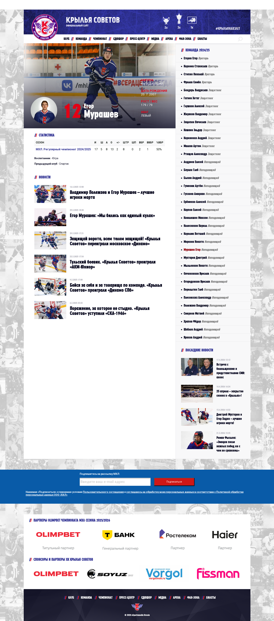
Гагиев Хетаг (198, 98)
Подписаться (174, 481)
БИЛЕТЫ (211, 597)
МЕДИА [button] (155, 38)
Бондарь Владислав (202, 90)
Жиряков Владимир (202, 114)
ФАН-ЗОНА (193, 597)
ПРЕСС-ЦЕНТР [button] (137, 38)
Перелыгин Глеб (202, 289)
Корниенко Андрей (202, 138)
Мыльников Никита (204, 265)
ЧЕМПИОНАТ (105, 597)
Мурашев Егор (201, 249)
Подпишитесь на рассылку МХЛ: (100, 473)
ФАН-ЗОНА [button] (185, 38)
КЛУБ (71, 597)
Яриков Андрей (201, 337)
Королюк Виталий (203, 233)
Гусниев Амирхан (203, 193)
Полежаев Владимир (205, 305)
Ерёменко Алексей (203, 201)
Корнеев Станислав (201, 66)
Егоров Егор (196, 58)
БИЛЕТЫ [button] (202, 38)
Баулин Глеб (200, 170)
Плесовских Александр (206, 297)
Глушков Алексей (201, 106)
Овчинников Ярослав (205, 273)
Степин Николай (199, 74)
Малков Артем (199, 146)
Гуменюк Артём (202, 186)
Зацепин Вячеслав (202, 122)
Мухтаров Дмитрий (204, 257)
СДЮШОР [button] (118, 38)
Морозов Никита (202, 241)
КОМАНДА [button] (81, 38)
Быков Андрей (201, 178)
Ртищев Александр (202, 154)
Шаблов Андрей (202, 329)
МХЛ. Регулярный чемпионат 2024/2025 (63, 149)
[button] (240, 38)
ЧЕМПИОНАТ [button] (100, 38)
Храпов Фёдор (201, 321)
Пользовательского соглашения (103, 492)
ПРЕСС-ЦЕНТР (126, 597)
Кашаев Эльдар (200, 130)
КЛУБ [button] (66, 38)
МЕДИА (162, 597)
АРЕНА (176, 597)
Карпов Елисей (201, 209)
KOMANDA (86, 597)
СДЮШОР (146, 597)
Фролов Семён (198, 82)
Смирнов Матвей (202, 313)
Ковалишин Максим (204, 217)
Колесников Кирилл (204, 225)
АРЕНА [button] (169, 38)
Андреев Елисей (202, 162)
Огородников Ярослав (205, 281)
